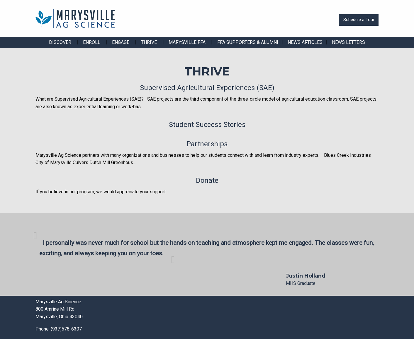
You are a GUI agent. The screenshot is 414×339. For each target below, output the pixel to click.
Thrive (149, 42)
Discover (60, 42)
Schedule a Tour (358, 19)
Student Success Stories (207, 125)
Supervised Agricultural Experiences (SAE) (207, 88)
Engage (120, 42)
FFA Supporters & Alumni (247, 42)
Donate (207, 180)
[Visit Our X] (225, 317)
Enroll (91, 42)
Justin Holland (305, 276)
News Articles (305, 42)
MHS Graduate (300, 283)
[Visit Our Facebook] (216, 317)
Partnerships (207, 144)
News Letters (348, 42)
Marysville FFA (187, 42)
